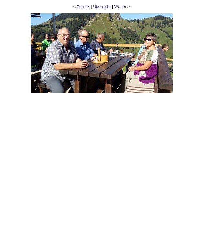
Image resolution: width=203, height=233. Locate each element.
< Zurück (81, 6)
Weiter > (122, 6)
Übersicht (102, 6)
